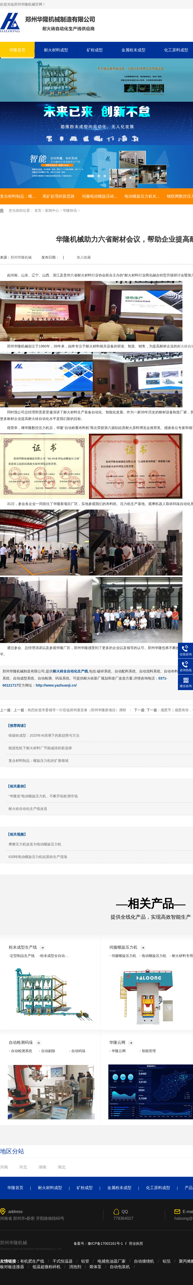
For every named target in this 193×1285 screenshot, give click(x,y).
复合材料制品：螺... (17, 196)
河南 (4, 1167)
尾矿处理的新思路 (58, 196)
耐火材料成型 (56, 50)
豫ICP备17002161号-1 (105, 1243)
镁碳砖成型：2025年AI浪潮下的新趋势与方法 (44, 735)
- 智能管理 (147, 1051)
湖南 (42, 1167)
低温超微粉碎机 (46, 1267)
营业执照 (136, 1243)
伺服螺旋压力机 (127, 947)
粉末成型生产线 (27, 947)
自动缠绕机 (144, 1261)
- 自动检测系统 (20, 1051)
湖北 (62, 1167)
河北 (23, 1167)
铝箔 (167, 1261)
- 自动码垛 (77, 1051)
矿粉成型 (95, 50)
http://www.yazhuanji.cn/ (56, 685)
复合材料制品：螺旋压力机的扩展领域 (38, 761)
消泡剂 (75, 1267)
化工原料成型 (158, 1188)
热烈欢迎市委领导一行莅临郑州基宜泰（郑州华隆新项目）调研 (77, 710)
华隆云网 (121, 1042)
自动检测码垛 (25, 1042)
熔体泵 (95, 1267)
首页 (37, 210)
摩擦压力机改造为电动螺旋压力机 (35, 844)
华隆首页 (17, 50)
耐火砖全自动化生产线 (70, 671)
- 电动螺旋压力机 (152, 956)
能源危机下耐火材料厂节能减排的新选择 (40, 748)
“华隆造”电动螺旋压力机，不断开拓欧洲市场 (43, 796)
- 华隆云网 (117, 1051)
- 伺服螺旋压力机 (122, 956)
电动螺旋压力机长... (142, 196)
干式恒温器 (63, 1261)
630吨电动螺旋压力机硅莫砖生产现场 (38, 857)
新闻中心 (52, 210)
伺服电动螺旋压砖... (99, 196)
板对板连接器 (12, 1267)
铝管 (85, 1261)
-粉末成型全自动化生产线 (59, 956)
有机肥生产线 (32, 1261)
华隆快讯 (70, 210)
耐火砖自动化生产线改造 (28, 809)
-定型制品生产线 (22, 956)
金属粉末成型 (133, 50)
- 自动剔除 (47, 1051)
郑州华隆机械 (21, 257)
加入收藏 (84, 257)
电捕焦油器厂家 (112, 1261)
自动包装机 (120, 1267)
